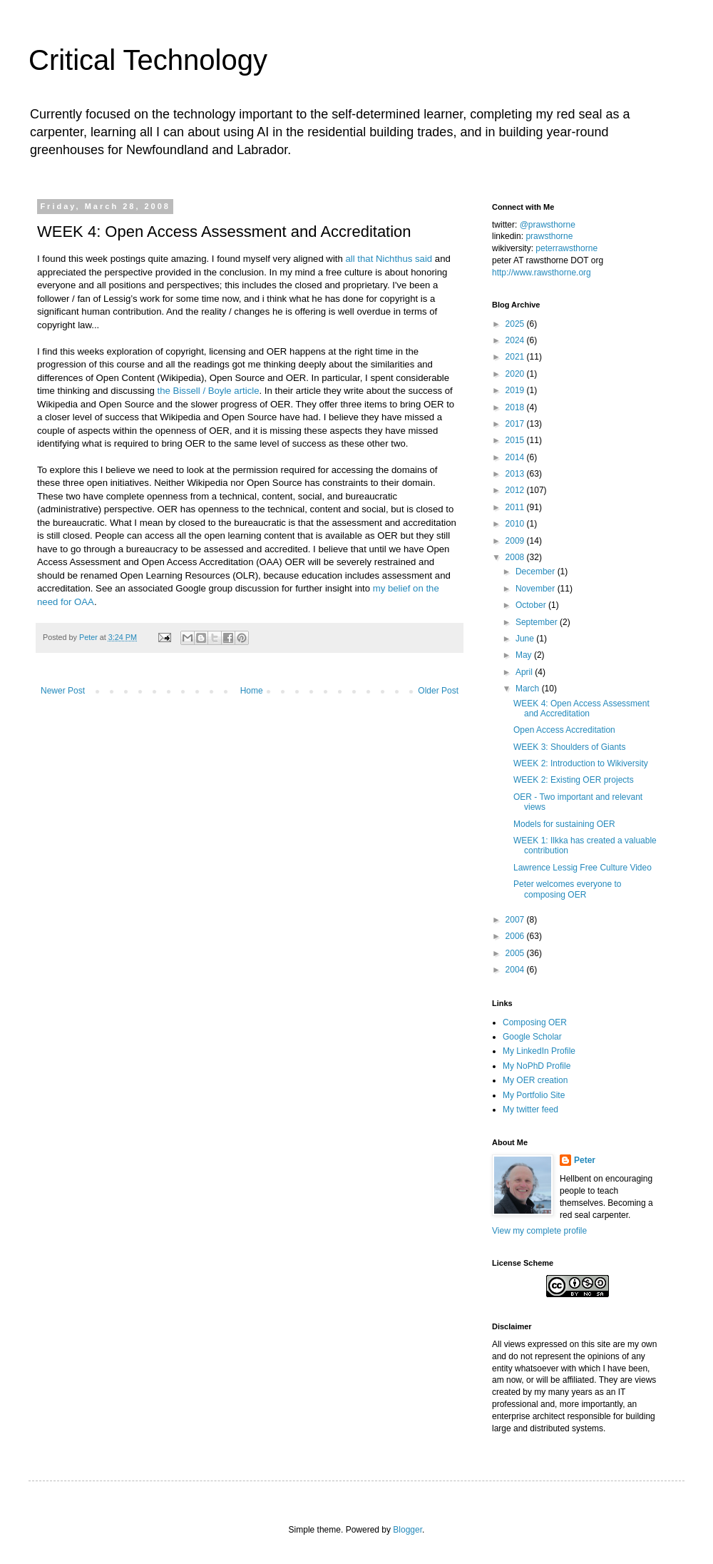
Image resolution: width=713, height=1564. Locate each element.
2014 (516, 457)
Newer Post (63, 691)
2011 (516, 507)
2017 (516, 424)
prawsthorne (549, 236)
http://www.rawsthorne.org (541, 273)
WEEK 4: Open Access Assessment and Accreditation (581, 708)
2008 (516, 557)
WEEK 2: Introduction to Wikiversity (580, 763)
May (524, 655)
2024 (516, 340)
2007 (516, 920)
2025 (516, 324)
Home (251, 691)
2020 (516, 374)
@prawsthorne (547, 225)
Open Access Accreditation (564, 730)
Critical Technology (148, 60)
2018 (516, 407)
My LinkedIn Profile (539, 1051)
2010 (516, 524)
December (536, 572)
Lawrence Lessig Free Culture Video (582, 868)
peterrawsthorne (566, 248)
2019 (516, 390)
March (528, 689)
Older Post (438, 691)
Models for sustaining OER (564, 824)
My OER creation (535, 1080)
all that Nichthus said (389, 258)
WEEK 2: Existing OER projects (573, 780)
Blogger (407, 1530)
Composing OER (535, 1022)
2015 (516, 440)
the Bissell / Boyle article (209, 390)
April (525, 672)
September (537, 622)
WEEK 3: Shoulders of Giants (569, 747)
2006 (516, 936)
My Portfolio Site (534, 1095)
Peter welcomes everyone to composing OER (567, 889)
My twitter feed (530, 1109)
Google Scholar (532, 1037)
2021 (516, 357)
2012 (516, 490)
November (536, 589)
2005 (516, 953)
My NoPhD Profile (536, 1066)
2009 (516, 541)
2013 (516, 474)
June (525, 639)
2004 (516, 970)
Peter (584, 1160)
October (531, 605)
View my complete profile (539, 1231)
